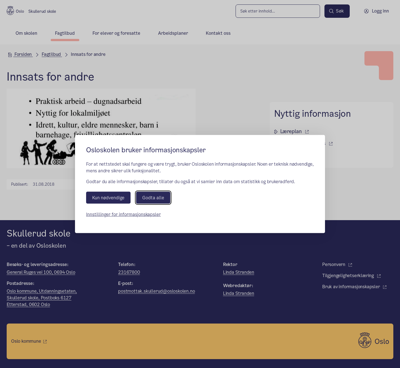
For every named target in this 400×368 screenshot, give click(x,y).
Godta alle (153, 197)
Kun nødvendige (108, 197)
